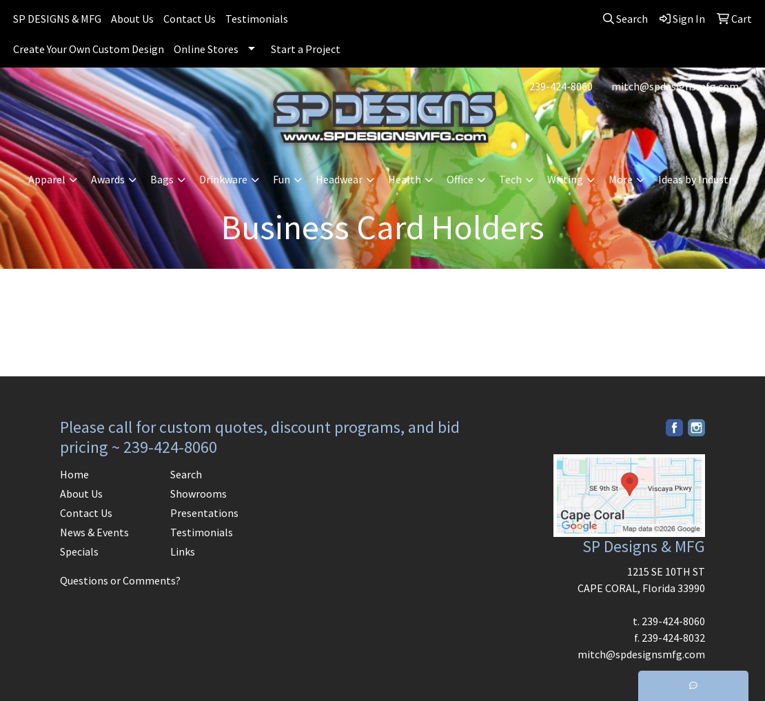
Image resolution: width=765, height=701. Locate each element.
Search (186, 474)
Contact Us (189, 19)
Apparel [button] (46, 179)
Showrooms (198, 493)
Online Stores (206, 49)
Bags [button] (162, 179)
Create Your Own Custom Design (88, 49)
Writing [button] (565, 179)
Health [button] (404, 179)
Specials (79, 551)
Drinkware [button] (223, 179)
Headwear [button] (339, 179)
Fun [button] (281, 179)
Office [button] (460, 179)
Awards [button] (108, 179)
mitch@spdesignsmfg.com (675, 86)
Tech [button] (510, 179)
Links (182, 551)
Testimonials (256, 19)
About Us (132, 19)
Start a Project (305, 49)
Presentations (204, 513)
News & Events (94, 532)
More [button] (621, 179)
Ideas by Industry (697, 179)
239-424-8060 (561, 86)
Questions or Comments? (120, 580)
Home (74, 474)
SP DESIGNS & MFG (57, 19)
